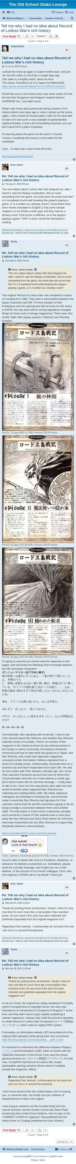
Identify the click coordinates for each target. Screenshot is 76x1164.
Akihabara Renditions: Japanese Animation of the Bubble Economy (35, 230)
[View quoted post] (35, 269)
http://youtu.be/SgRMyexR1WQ (17, 156)
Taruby (14, 241)
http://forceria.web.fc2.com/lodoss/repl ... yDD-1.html (32, 1039)
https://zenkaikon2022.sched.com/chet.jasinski (29, 833)
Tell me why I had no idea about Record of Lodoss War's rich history (36, 28)
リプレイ (7, 1050)
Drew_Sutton (17, 165)
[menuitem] (11, 12)
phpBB (28, 1156)
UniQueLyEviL (17, 46)
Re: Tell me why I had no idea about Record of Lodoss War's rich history (35, 178)
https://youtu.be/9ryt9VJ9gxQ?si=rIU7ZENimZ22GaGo (33, 86)
